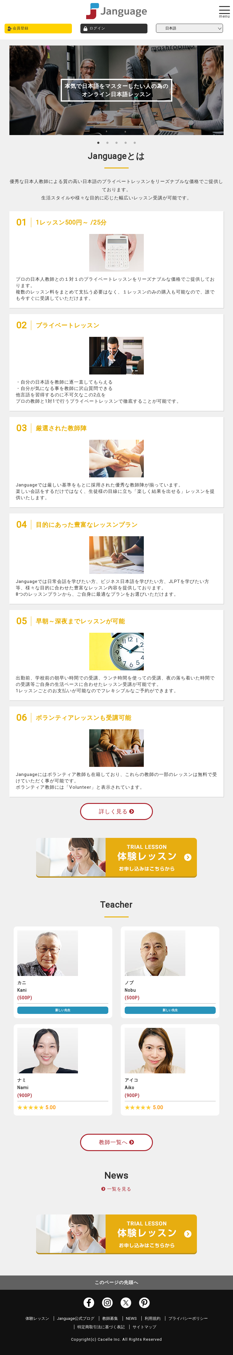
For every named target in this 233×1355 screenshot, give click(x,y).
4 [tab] (126, 143)
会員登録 (21, 28)
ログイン (97, 28)
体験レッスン (37, 1318)
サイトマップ (144, 1327)
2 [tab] (107, 143)
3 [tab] (116, 143)
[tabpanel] (116, 90)
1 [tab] (98, 143)
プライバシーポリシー (188, 1318)
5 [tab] (135, 143)
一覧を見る (119, 1189)
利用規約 (152, 1318)
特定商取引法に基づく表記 (101, 1327)
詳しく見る (116, 811)
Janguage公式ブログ (75, 1318)
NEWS (131, 1318)
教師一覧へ (116, 1142)
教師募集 (110, 1318)
